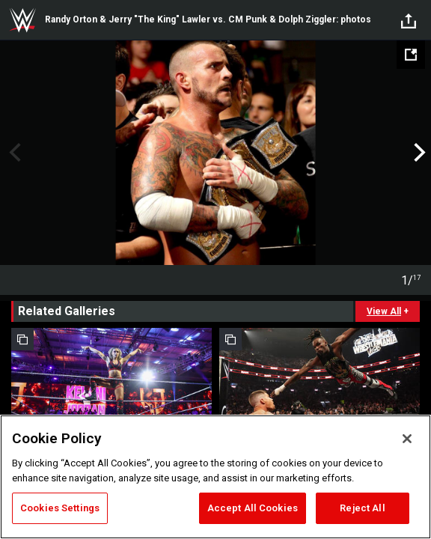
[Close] (407, 438)
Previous (13, 152)
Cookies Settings (60, 508)
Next (418, 152)
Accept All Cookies (252, 508)
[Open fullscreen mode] (411, 54)
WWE (22, 20)
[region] (215, 477)
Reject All (362, 508)
